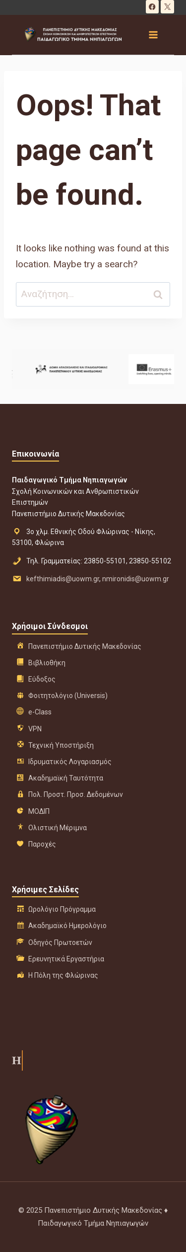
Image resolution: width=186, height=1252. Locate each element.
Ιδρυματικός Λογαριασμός (70, 762)
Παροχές (42, 844)
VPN (35, 729)
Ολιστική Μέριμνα (57, 828)
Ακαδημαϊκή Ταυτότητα (65, 778)
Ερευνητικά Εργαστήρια (66, 959)
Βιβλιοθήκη (46, 663)
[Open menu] (152, 34)
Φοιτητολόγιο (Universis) (68, 696)
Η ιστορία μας (15, 1060)
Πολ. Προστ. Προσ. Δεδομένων (75, 794)
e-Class (40, 712)
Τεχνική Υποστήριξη (61, 745)
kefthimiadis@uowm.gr (62, 579)
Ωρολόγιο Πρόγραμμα (62, 909)
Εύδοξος (42, 679)
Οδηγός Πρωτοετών (60, 942)
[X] (167, 6)
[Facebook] (152, 6)
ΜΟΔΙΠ (39, 811)
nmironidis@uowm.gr (135, 579)
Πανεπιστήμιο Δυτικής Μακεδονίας (84, 646)
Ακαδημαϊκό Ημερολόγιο (67, 926)
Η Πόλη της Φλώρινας (63, 975)
